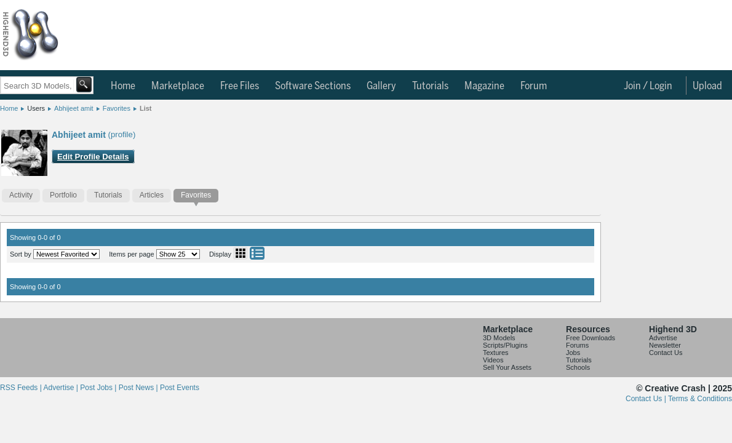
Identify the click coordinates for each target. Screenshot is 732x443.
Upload (707, 86)
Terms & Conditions (700, 398)
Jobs (573, 352)
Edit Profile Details (93, 156)
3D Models (499, 337)
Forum (533, 86)
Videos (493, 360)
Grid (240, 253)
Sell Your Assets (507, 367)
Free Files (239, 86)
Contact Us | (647, 398)
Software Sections (313, 86)
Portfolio (63, 195)
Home (123, 86)
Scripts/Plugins (505, 345)
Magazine (484, 86)
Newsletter (665, 345)
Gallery (381, 86)
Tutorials (430, 86)
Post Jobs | (99, 387)
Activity (21, 195)
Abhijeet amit (73, 108)
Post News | (139, 387)
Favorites (116, 108)
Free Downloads (590, 337)
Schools (578, 367)
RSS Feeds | (21, 387)
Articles (152, 195)
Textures (496, 352)
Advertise (663, 337)
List (146, 108)
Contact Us (665, 352)
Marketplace (177, 86)
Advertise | (61, 387)
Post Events (179, 387)
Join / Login (648, 86)
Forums (577, 345)
